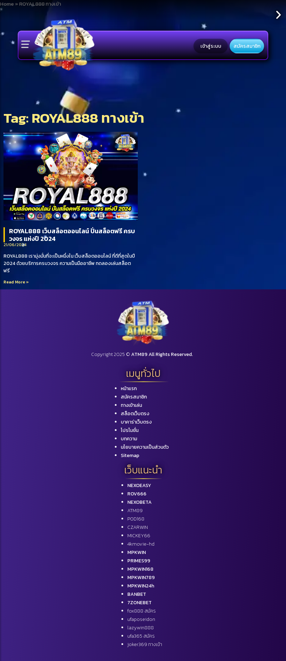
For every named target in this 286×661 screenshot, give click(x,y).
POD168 (135, 519)
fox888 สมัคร (141, 611)
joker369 (144, 644)
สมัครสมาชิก (247, 46)
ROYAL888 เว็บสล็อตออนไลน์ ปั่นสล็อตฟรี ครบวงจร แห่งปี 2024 (72, 234)
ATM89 (135, 510)
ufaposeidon (141, 619)
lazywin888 (140, 627)
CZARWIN (137, 527)
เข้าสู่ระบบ (210, 46)
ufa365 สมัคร (141, 636)
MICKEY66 (138, 535)
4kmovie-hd (140, 544)
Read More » (16, 282)
